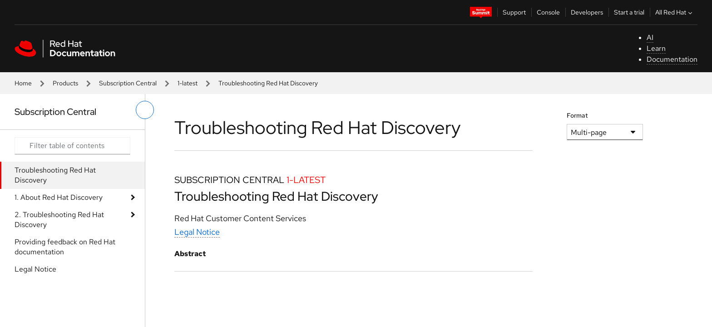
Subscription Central (128, 83)
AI (650, 37)
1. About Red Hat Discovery (59, 197)
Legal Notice (35, 269)
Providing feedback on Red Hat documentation (65, 247)
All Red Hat (674, 12)
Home (23, 83)
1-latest (188, 83)
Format (577, 115)
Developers (587, 12)
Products (65, 83)
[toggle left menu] (145, 110)
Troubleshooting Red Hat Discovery (55, 175)
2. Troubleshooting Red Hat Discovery (59, 219)
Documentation (672, 59)
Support (514, 12)
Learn (656, 48)
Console (548, 12)
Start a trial (629, 12)
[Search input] (72, 145)
